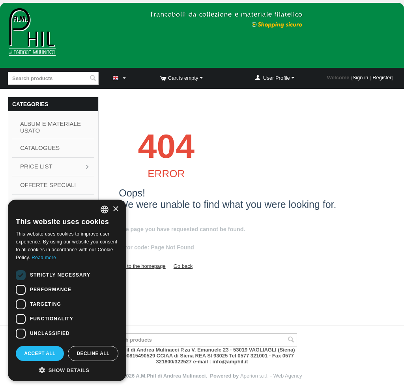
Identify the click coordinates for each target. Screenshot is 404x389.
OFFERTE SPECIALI (48, 184)
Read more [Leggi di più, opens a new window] (44, 257)
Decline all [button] (93, 353)
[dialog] (67, 290)
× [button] (115, 209)
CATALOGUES (40, 147)
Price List (36, 166)
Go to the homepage (142, 266)
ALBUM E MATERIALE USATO (50, 127)
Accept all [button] (40, 353)
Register (381, 77)
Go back (183, 266)
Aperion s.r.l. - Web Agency (271, 376)
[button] (67, 369)
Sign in (360, 77)
